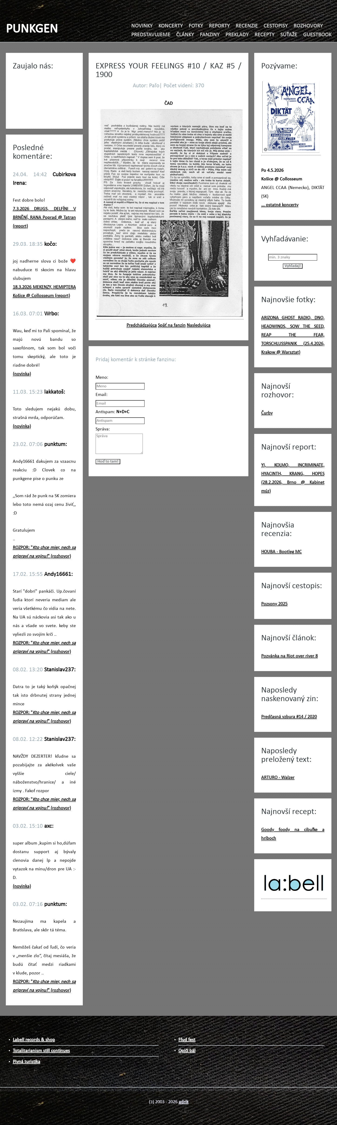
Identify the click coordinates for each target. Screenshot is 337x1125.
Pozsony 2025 (274, 604)
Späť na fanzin (172, 325)
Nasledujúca (198, 325)
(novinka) (22, 374)
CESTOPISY (276, 26)
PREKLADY (237, 35)
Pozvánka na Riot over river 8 (289, 656)
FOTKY (196, 26)
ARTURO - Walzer (277, 777)
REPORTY (219, 26)
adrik (183, 1102)
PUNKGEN (32, 29)
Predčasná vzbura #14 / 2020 (289, 717)
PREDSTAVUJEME (150, 35)
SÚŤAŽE (288, 35)
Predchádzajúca (142, 325)
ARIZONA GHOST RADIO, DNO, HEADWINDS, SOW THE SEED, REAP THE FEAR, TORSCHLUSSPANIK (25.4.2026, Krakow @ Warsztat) (292, 335)
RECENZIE (247, 26)
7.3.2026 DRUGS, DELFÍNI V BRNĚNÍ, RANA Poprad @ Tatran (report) (44, 218)
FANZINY (210, 35)
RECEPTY (264, 35)
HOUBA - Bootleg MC (281, 552)
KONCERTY (170, 26)
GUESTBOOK (317, 35)
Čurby (267, 413)
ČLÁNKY (185, 35)
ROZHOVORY (308, 26)
